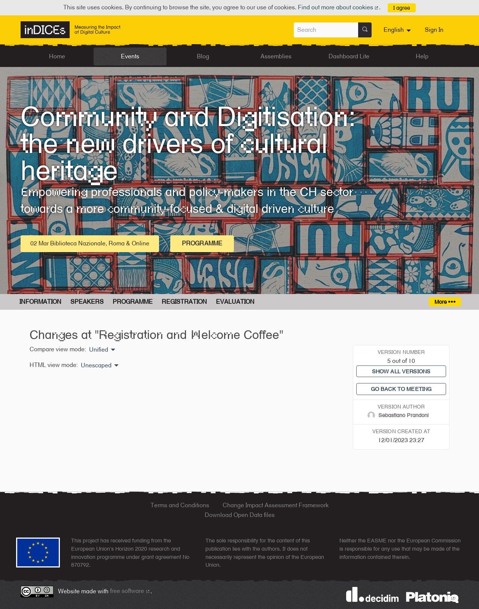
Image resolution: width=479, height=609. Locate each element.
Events (130, 56)
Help (422, 56)
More (444, 302)
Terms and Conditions (179, 505)
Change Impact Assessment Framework (276, 505)
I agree (401, 7)
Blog (203, 56)
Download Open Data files (240, 514)
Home (57, 56)
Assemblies (276, 56)
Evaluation (235, 301)
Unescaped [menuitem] (96, 365)
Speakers (87, 301)
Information (40, 301)
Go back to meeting (401, 389)
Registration (184, 301)
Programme (202, 243)
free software (130, 590)
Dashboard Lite (349, 56)
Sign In (434, 29)
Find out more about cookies (338, 7)
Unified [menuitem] (98, 350)
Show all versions (401, 371)
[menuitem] (398, 30)
